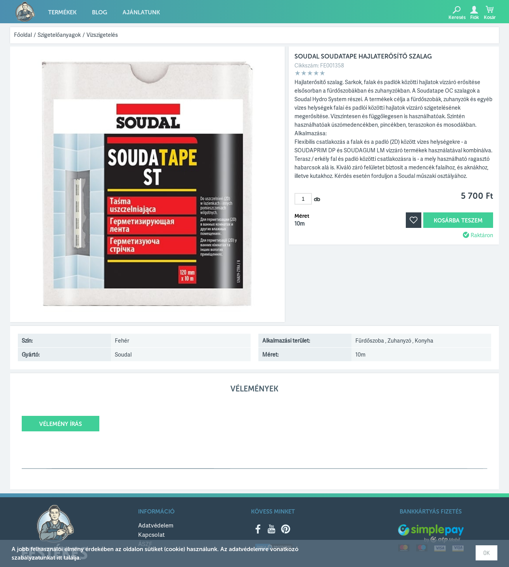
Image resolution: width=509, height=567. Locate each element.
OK (486, 553)
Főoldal (23, 34)
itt (59, 557)
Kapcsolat (151, 534)
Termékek (62, 12)
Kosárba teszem (458, 220)
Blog (99, 12)
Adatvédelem (155, 525)
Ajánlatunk (141, 12)
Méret (301, 216)
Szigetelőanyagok (59, 34)
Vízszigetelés (102, 34)
